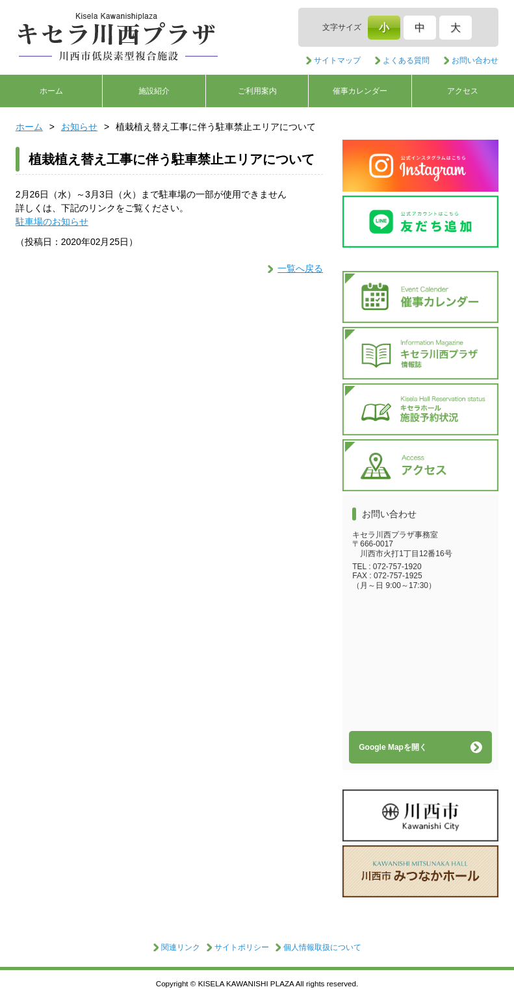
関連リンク (180, 947)
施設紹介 (154, 91)
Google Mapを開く (393, 747)
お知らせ (79, 127)
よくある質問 (406, 60)
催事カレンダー (360, 91)
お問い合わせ (475, 60)
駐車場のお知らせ (52, 221)
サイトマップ (337, 60)
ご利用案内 (257, 91)
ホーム (51, 91)
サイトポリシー (241, 947)
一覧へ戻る (300, 268)
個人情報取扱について (322, 947)
